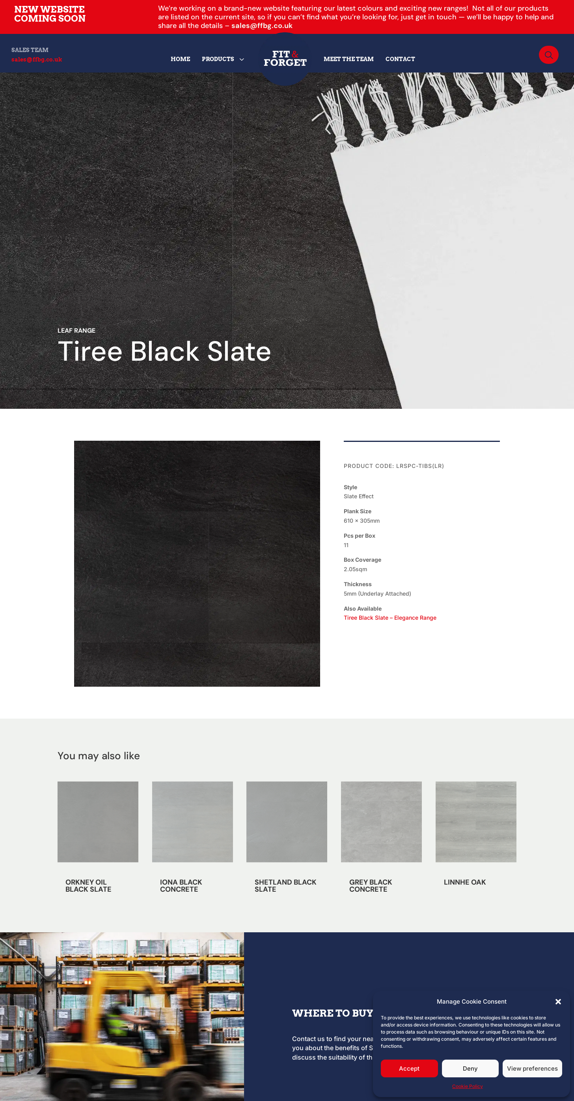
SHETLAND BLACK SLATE (286, 885)
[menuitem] (180, 59)
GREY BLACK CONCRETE (370, 885)
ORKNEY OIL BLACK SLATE (88, 885)
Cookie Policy (467, 1086)
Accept (409, 1068)
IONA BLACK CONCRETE (181, 885)
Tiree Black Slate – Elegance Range (390, 617)
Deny (470, 1068)
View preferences (532, 1068)
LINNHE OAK (465, 882)
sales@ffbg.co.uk (262, 25)
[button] (558, 1002)
